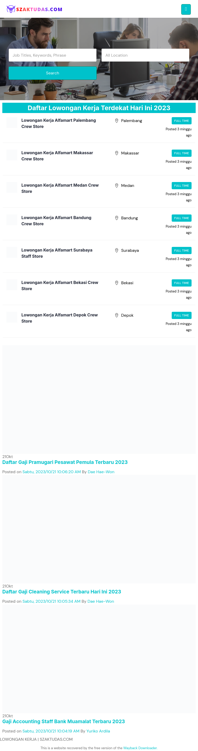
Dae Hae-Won (101, 471)
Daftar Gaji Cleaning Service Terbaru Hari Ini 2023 (61, 592)
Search (52, 73)
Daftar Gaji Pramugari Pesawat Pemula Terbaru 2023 (65, 462)
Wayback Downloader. (140, 748)
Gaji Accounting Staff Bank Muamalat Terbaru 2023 (63, 721)
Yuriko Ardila (98, 731)
